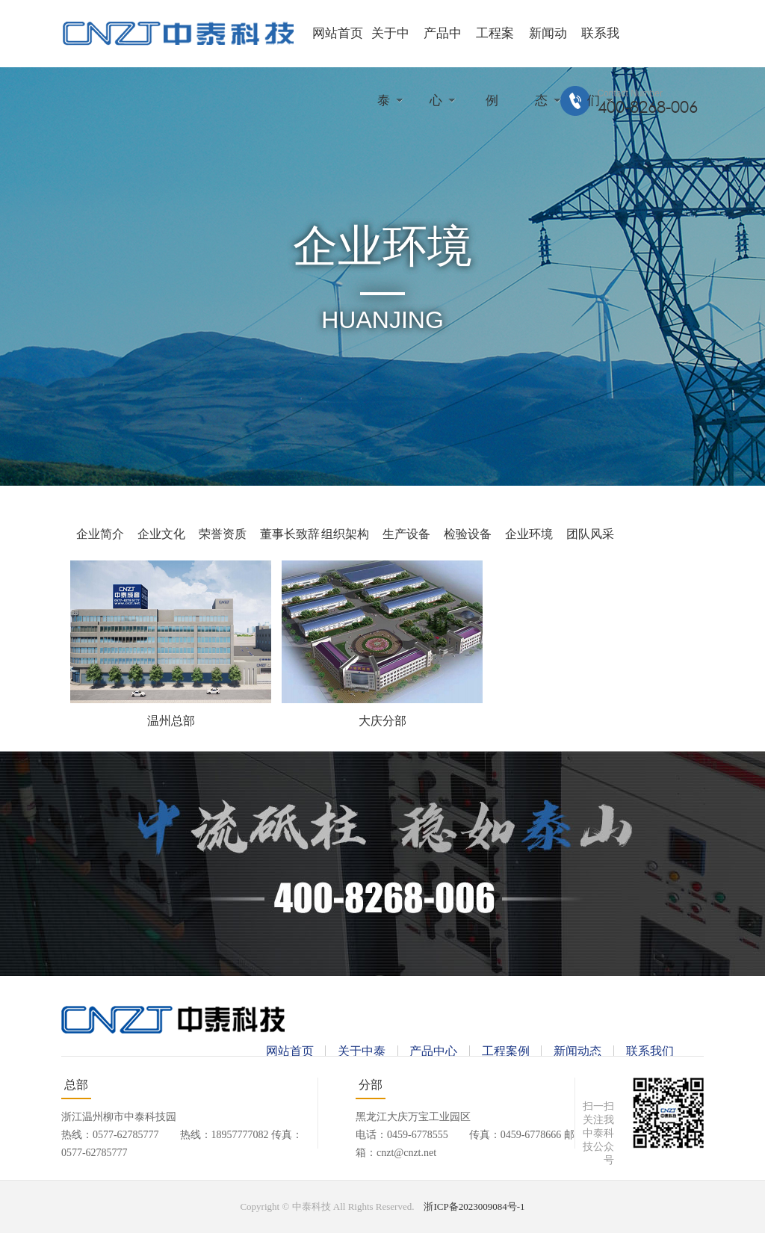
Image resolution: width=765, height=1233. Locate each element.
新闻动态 (577, 1051)
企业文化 (161, 534)
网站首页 (337, 33)
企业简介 (100, 534)
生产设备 (406, 534)
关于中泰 (361, 1051)
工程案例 (506, 1051)
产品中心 (433, 1051)
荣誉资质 (223, 534)
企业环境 (529, 534)
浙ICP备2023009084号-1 (474, 1206)
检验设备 (468, 534)
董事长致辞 (290, 534)
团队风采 (590, 534)
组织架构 (345, 534)
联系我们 (650, 1051)
